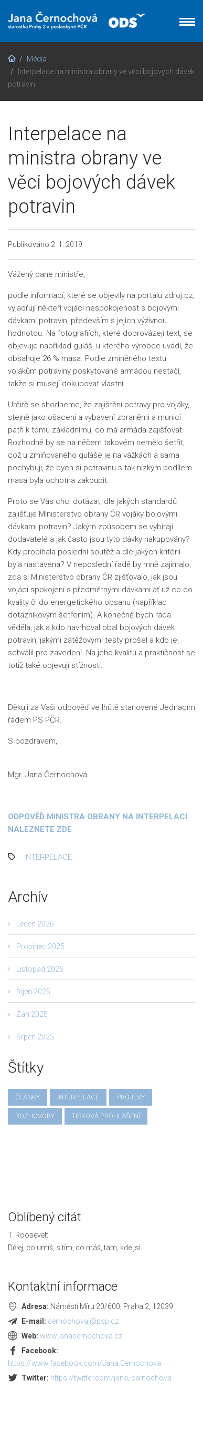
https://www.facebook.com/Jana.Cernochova (84, 1363)
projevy (130, 1097)
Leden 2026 (35, 924)
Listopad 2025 (39, 969)
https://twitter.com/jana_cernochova (111, 1378)
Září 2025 (32, 1014)
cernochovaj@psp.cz (83, 1321)
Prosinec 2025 (40, 946)
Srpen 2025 (35, 1037)
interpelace (48, 857)
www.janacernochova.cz (81, 1336)
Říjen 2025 (33, 991)
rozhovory (35, 1116)
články (27, 1097)
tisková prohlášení (106, 1116)
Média (37, 59)
